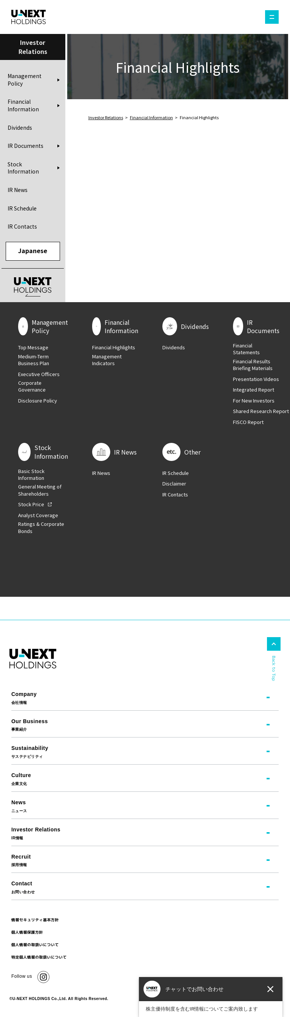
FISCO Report (248, 422)
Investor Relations (105, 117)
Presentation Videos (256, 379)
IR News (18, 190)
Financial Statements (246, 349)
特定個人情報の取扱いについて (39, 957)
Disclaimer (174, 484)
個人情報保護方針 (27, 933)
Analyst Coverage (38, 515)
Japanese (32, 251)
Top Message (33, 348)
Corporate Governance (32, 387)
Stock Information (23, 168)
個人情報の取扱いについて (35, 945)
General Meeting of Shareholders (40, 491)
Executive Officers (39, 374)
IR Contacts (22, 226)
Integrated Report (253, 390)
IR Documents (25, 146)
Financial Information (23, 106)
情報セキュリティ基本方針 (35, 920)
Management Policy (25, 80)
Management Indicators (107, 360)
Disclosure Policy (37, 401)
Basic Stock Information (31, 475)
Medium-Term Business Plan (33, 360)
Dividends (20, 128)
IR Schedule (22, 208)
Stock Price (31, 505)
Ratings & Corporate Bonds (41, 528)
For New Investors (254, 401)
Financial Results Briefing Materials (253, 365)
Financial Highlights (113, 348)
